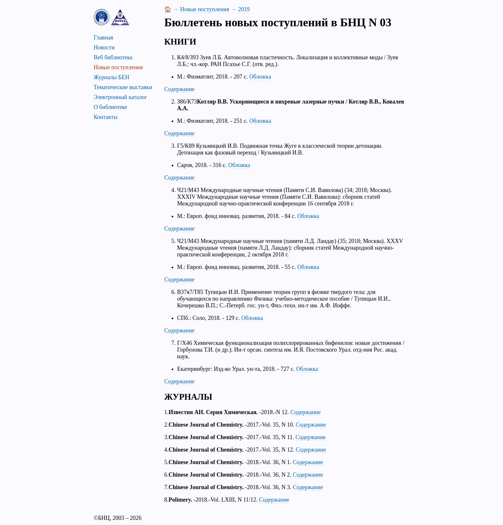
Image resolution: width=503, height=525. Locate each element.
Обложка (260, 76)
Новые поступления (118, 67)
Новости (104, 47)
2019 (244, 9)
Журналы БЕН (111, 77)
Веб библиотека (113, 57)
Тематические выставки (123, 87)
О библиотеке (110, 107)
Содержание (179, 89)
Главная (103, 37)
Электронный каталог (120, 97)
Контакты (105, 117)
